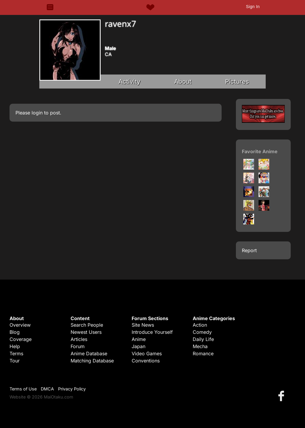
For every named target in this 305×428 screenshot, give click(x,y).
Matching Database (92, 361)
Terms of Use (23, 388)
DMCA (47, 388)
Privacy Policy (72, 388)
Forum (78, 346)
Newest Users (86, 332)
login (37, 113)
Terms (16, 353)
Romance (203, 353)
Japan (138, 346)
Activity (130, 81)
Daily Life (203, 339)
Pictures (237, 81)
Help (15, 346)
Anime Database (89, 353)
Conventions (146, 361)
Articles (79, 339)
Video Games (147, 353)
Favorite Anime (260, 151)
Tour (15, 361)
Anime (139, 339)
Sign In (253, 6)
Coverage (21, 339)
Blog (15, 332)
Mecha (200, 346)
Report (249, 250)
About (183, 81)
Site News (143, 325)
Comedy (202, 332)
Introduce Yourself (152, 332)
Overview (20, 325)
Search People (87, 325)
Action (200, 325)
